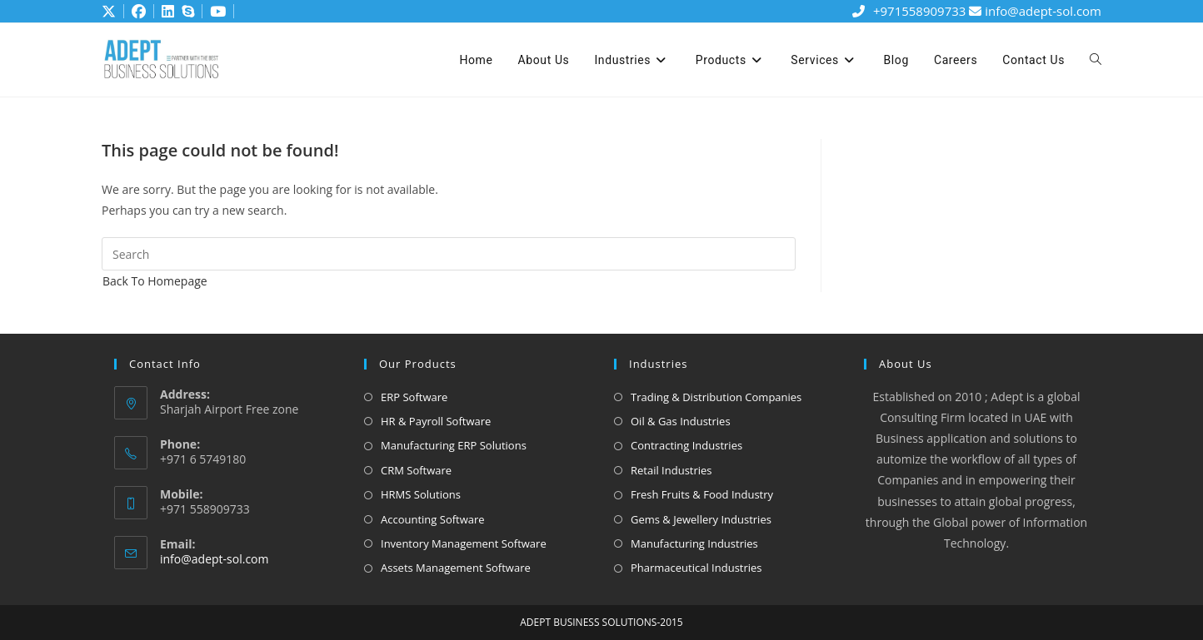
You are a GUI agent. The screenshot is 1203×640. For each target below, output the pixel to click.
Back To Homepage (154, 281)
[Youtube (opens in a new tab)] (216, 11)
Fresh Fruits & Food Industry (702, 494)
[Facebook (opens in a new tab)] (132, 11)
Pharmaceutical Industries (696, 567)
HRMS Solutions (421, 494)
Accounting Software (433, 519)
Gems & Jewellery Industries (701, 519)
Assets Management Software (456, 567)
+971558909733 (908, 10)
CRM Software (416, 470)
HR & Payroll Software (436, 421)
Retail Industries (671, 470)
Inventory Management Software (464, 543)
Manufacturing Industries (694, 543)
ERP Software (414, 396)
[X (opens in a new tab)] (109, 11)
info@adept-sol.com (1035, 10)
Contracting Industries (686, 445)
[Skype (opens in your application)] (186, 11)
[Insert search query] (449, 253)
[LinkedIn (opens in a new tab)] (161, 11)
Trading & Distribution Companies (716, 396)
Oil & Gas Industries (681, 421)
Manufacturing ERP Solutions (454, 445)
